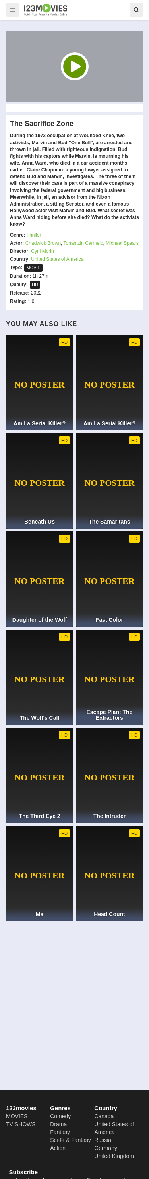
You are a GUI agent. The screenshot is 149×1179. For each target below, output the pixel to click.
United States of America (57, 259)
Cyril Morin (42, 251)
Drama (58, 1124)
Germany (105, 1148)
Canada (104, 1116)
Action (58, 1148)
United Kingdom (114, 1156)
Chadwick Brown (43, 243)
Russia (102, 1140)
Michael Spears (122, 243)
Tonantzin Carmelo (83, 243)
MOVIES (16, 1116)
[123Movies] (45, 10)
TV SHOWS (21, 1124)
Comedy (60, 1116)
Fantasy (60, 1132)
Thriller (34, 235)
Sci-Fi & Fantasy (70, 1140)
